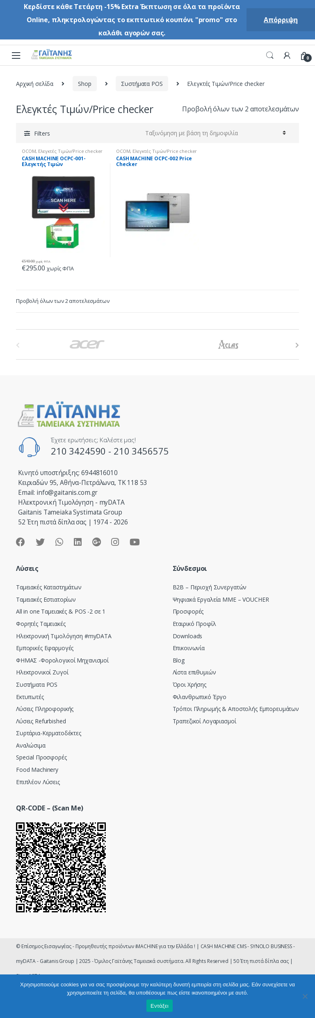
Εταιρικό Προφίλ (194, 624)
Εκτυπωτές (30, 697)
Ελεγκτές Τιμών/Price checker (70, 151)
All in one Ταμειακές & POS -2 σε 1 (60, 611)
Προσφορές (188, 611)
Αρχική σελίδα (34, 84)
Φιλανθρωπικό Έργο (200, 697)
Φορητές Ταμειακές (41, 624)
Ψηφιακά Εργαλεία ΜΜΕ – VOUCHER (221, 599)
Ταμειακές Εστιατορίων (46, 599)
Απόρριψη (281, 19)
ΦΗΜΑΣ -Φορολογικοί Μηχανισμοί (62, 660)
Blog (179, 660)
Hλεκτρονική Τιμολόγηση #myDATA (64, 636)
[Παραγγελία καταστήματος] (214, 132)
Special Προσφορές (41, 757)
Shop (84, 84)
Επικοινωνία (189, 648)
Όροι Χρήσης (189, 684)
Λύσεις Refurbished (41, 721)
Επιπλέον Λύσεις (38, 782)
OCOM (29, 151)
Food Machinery (37, 769)
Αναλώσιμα (31, 745)
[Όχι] (305, 996)
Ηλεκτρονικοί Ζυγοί (42, 672)
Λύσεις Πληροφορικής (44, 709)
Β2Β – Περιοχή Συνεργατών (210, 587)
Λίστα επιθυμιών (194, 672)
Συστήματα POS (141, 84)
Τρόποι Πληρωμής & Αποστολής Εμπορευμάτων (236, 709)
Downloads (188, 636)
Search (269, 55)
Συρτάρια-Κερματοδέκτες (48, 733)
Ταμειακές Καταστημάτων (49, 587)
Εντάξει (160, 1006)
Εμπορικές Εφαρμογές (44, 648)
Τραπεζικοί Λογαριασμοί (204, 721)
